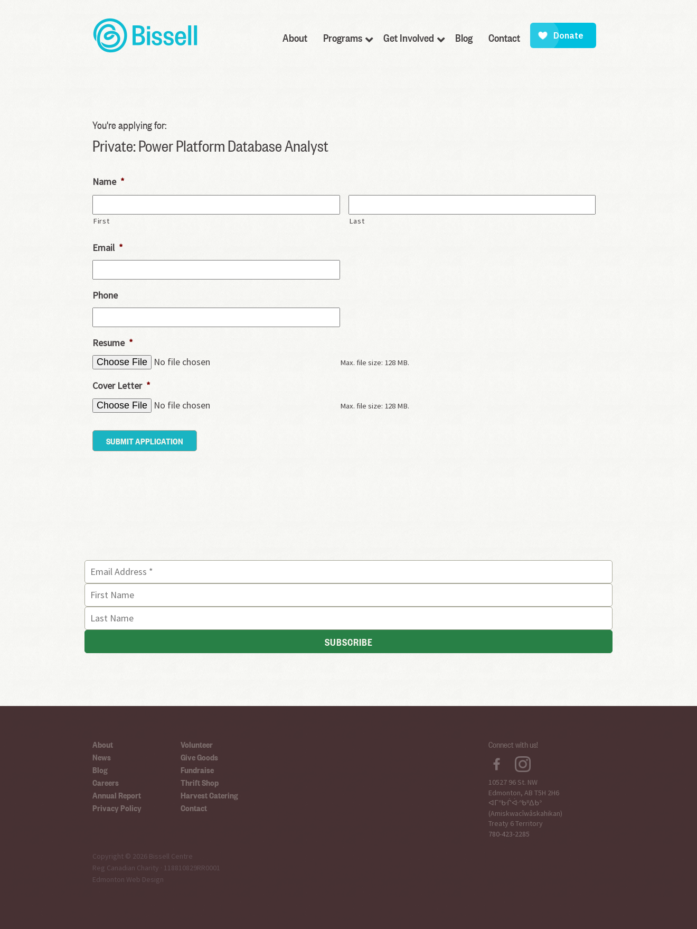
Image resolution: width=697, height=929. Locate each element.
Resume (112, 343)
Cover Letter (121, 385)
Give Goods (199, 757)
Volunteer (197, 744)
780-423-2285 (509, 834)
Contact (194, 807)
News (101, 757)
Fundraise (197, 769)
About (102, 744)
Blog (100, 769)
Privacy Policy (117, 807)
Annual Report (116, 795)
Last (357, 221)
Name (108, 181)
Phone (105, 295)
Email (107, 247)
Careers (105, 782)
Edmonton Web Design (128, 879)
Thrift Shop (200, 782)
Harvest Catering (209, 795)
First (101, 221)
